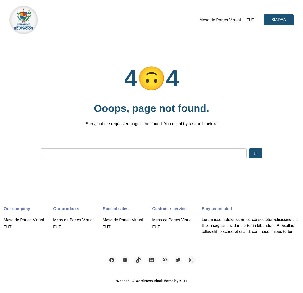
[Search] (255, 153)
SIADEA (278, 20)
